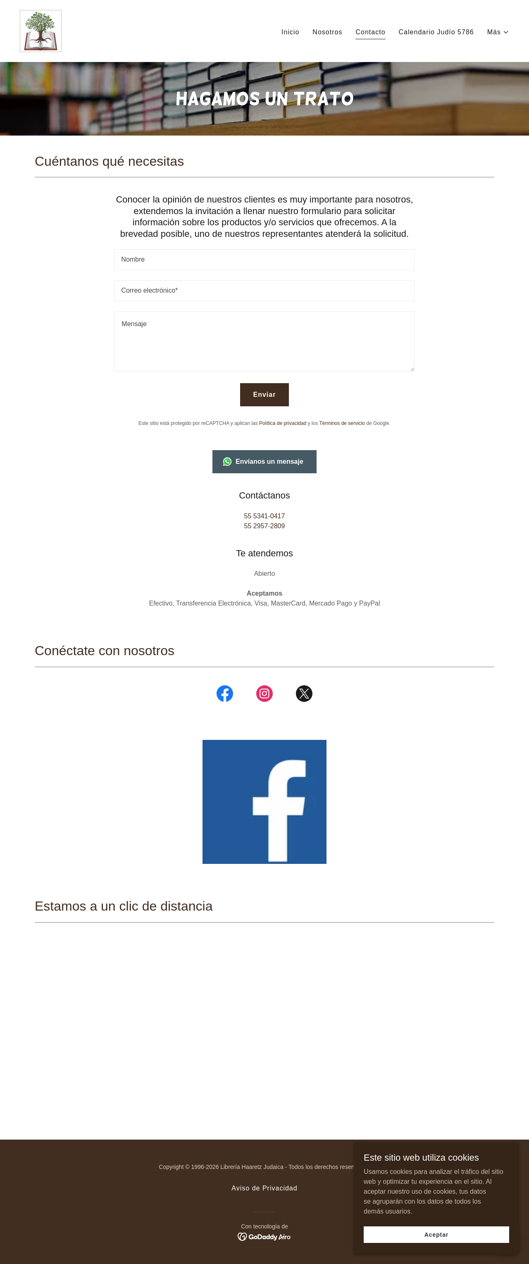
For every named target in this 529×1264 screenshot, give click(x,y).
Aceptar (436, 1234)
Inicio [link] (290, 32)
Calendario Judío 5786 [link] (436, 32)
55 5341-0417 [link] (264, 516)
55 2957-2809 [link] (264, 525)
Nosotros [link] (327, 32)
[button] (498, 32)
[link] (41, 30)
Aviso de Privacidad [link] (264, 1188)
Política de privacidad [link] (282, 423)
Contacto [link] (370, 32)
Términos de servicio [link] (342, 423)
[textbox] (264, 259)
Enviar (264, 394)
